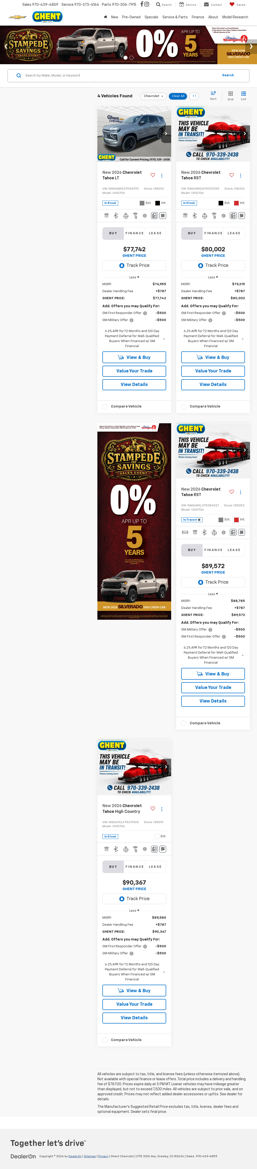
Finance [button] (198, 17)
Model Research (235, 17)
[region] (134, 315)
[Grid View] (229, 96)
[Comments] (154, 215)
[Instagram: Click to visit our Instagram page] (146, 5)
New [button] (114, 17)
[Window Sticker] (162, 215)
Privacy (103, 1156)
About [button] (213, 17)
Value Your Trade (134, 371)
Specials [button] (151, 17)
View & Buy (134, 357)
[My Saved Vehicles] (237, 4)
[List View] (243, 96)
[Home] (105, 17)
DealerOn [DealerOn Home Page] (75, 1156)
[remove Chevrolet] (153, 96)
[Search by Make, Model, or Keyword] (121, 76)
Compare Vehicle (126, 406)
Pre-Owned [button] (131, 17)
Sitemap (90, 1156)
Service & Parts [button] (175, 17)
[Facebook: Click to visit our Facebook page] (142, 5)
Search (228, 75)
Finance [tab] (134, 233)
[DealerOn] (23, 1156)
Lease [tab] (155, 233)
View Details (134, 384)
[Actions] (161, 175)
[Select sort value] (215, 96)
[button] (166, 134)
